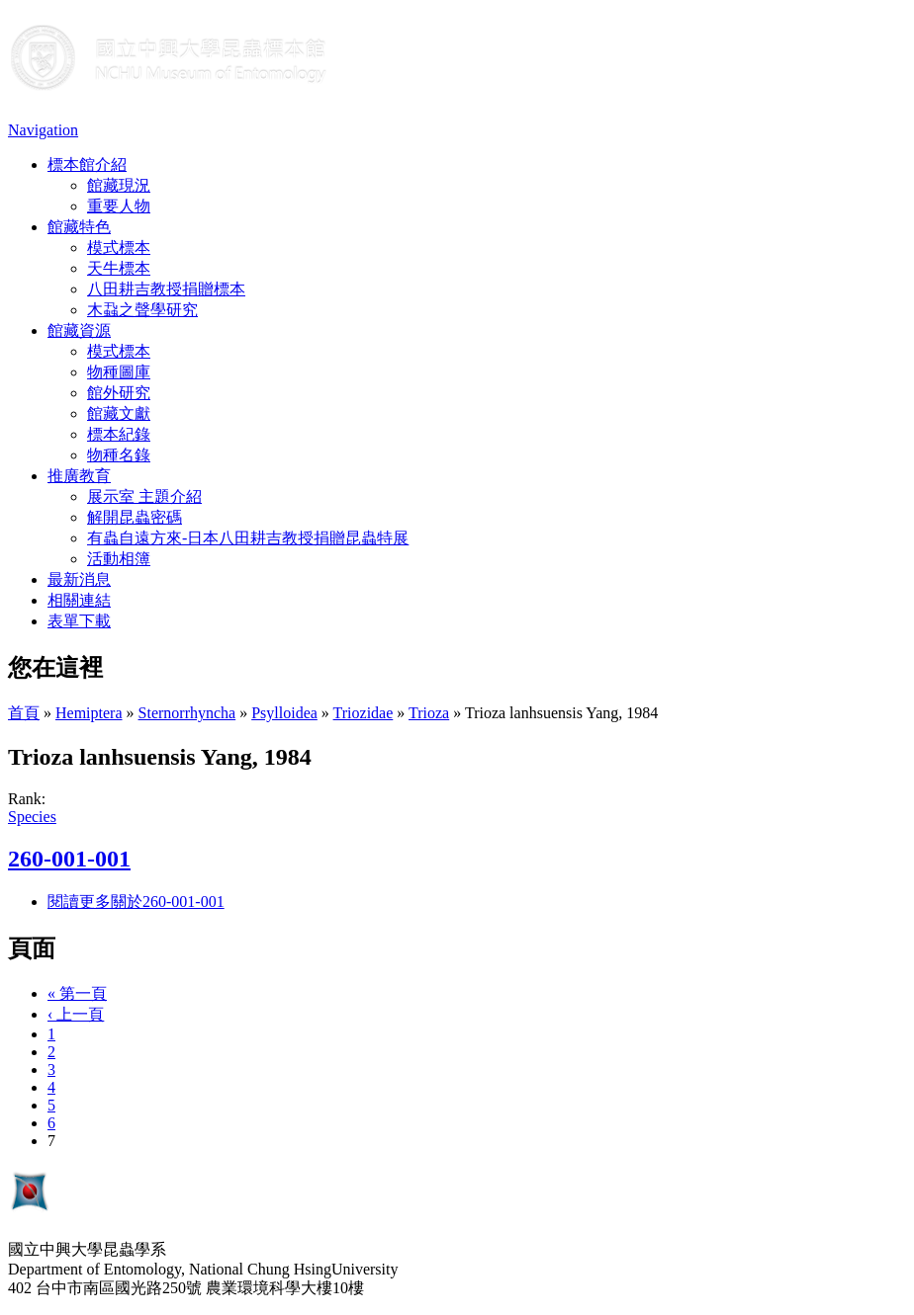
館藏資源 (79, 330)
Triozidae (363, 712)
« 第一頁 (77, 993)
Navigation (43, 130)
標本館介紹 (87, 164)
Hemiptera (89, 712)
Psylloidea (284, 712)
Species (32, 816)
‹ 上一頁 (75, 1014)
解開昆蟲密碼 (134, 517)
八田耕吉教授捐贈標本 (166, 289)
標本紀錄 (118, 434)
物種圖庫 (118, 372)
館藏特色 (79, 226)
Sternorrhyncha (187, 712)
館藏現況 (118, 185)
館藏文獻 (118, 413)
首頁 (24, 712)
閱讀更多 (136, 901)
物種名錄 (118, 455)
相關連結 (79, 600)
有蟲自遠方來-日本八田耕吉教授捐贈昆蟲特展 (248, 538)
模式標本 (118, 247)
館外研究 (118, 392)
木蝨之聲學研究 (142, 309)
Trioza (429, 712)
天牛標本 (118, 268)
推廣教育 (79, 475)
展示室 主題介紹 (144, 496)
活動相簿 (118, 558)
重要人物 (118, 206)
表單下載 (79, 621)
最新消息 (79, 579)
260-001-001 (69, 858)
